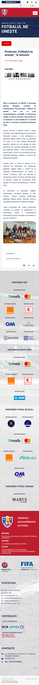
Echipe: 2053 (8, 593)
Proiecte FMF (21, 23)
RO (32, 6)
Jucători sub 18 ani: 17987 (12, 603)
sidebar (6, 43)
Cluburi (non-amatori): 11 (12, 601)
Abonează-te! (11, 2)
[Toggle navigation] (35, 13)
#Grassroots (10, 253)
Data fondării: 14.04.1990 (12, 590)
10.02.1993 (5, 571)
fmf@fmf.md (10, 658)
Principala (5, 23)
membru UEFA (6, 569)
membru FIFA (25, 569)
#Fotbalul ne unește (13, 258)
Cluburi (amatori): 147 (11, 595)
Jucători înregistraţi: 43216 (13, 598)
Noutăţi (12, 23)
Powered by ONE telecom (31, 678)
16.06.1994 (34, 569)
